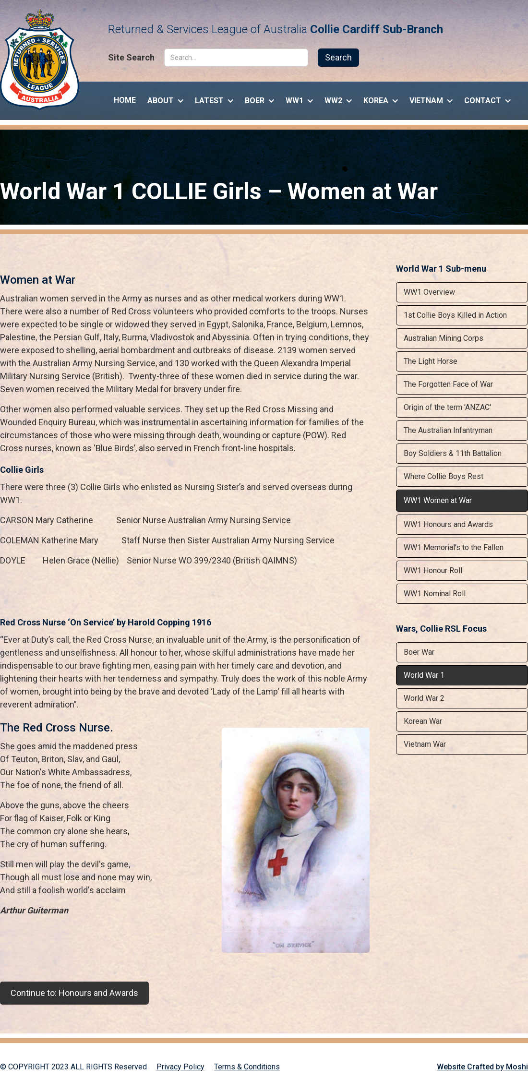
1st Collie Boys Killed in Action (455, 315)
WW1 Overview (429, 292)
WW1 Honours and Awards (448, 524)
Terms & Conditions (247, 1066)
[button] (165, 98)
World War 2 (424, 698)
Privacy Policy (180, 1066)
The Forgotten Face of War (448, 384)
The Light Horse (430, 361)
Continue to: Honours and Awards (74, 993)
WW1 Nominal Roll (435, 593)
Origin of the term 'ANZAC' (447, 407)
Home (125, 100)
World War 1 (424, 675)
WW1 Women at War (438, 500)
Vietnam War (425, 744)
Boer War (419, 652)
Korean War (423, 721)
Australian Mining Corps (443, 338)
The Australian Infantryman (448, 430)
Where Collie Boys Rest (443, 476)
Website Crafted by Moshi (482, 1066)
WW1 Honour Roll (433, 570)
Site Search (131, 57)
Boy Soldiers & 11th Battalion (453, 453)
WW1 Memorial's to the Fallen (454, 547)
